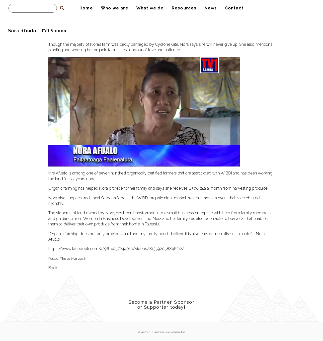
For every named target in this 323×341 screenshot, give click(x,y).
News (211, 8)
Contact (234, 8)
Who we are (114, 8)
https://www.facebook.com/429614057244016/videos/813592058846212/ (116, 248)
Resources (184, 8)
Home (86, 8)
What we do (150, 8)
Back (52, 267)
